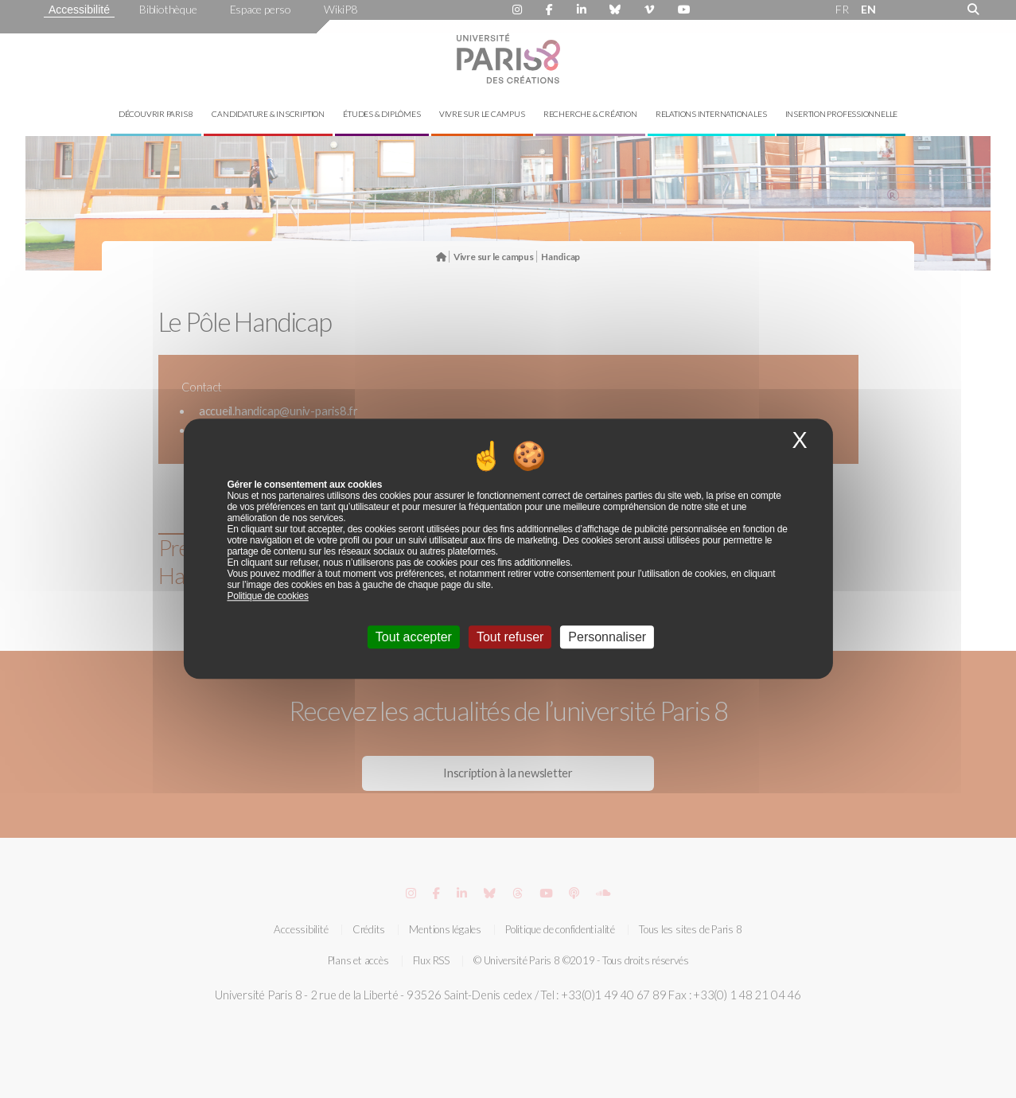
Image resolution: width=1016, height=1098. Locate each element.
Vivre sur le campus (482, 114)
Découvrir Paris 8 (156, 114)
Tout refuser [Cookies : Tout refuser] (510, 637)
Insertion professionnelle (841, 114)
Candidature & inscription (268, 114)
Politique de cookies (267, 596)
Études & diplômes (381, 114)
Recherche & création (590, 114)
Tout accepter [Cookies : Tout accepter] (414, 637)
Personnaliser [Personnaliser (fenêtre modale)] (607, 637)
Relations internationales (711, 114)
